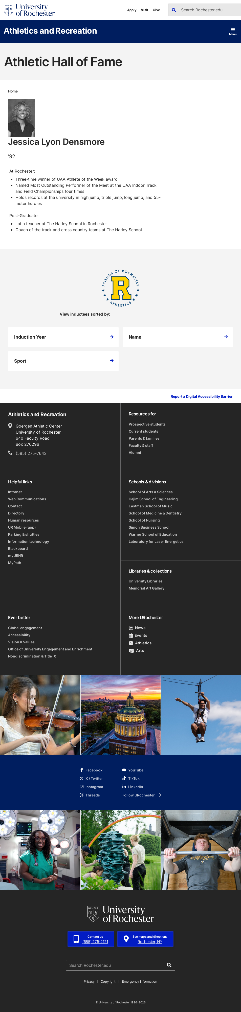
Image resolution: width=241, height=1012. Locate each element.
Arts (136, 650)
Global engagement (25, 627)
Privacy (89, 981)
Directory (16, 513)
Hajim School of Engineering (153, 499)
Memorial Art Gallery (146, 588)
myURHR (15, 555)
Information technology (28, 541)
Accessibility (19, 634)
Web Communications (27, 499)
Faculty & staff (141, 445)
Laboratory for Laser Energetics (156, 541)
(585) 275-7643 (31, 453)
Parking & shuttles (23, 534)
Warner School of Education (153, 534)
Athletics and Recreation (50, 30)
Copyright (108, 981)
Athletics (140, 643)
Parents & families (144, 438)
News (137, 627)
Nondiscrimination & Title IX (32, 656)
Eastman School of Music (150, 506)
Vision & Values (21, 642)
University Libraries (146, 581)
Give (156, 10)
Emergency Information (139, 981)
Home (13, 91)
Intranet (15, 491)
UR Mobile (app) (22, 527)
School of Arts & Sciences (151, 491)
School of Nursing (144, 520)
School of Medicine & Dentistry (155, 513)
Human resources (23, 520)
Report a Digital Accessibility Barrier (202, 396)
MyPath (14, 562)
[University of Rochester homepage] (29, 10)
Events (138, 635)
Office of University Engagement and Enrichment (50, 649)
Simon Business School (149, 527)
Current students (143, 431)
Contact (15, 506)
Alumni (135, 452)
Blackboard (18, 548)
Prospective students (147, 424)
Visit (144, 10)
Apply (132, 10)
